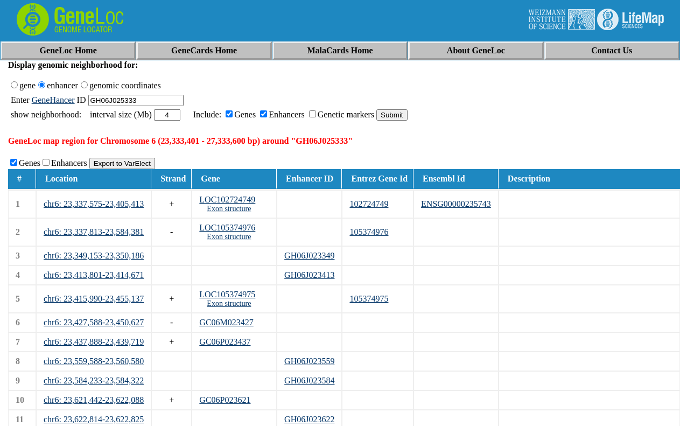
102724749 (368, 203)
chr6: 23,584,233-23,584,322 (94, 380)
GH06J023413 (309, 275)
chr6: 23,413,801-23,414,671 (94, 275)
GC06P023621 (224, 399)
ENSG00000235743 (456, 203)
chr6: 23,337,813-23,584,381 (94, 231)
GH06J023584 (309, 380)
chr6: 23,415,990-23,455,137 (94, 298)
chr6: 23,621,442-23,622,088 (94, 399)
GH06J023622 (309, 419)
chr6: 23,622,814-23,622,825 (94, 419)
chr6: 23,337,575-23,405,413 (94, 203)
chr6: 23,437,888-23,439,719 (94, 341)
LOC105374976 (227, 227)
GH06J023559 (309, 361)
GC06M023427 (226, 322)
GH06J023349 (309, 255)
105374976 (368, 231)
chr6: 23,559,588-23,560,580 (94, 361)
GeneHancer (53, 99)
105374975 (368, 298)
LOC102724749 (227, 199)
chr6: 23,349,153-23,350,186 (94, 255)
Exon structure (229, 209)
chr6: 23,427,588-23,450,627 (94, 322)
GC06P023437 (224, 341)
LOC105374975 (227, 294)
